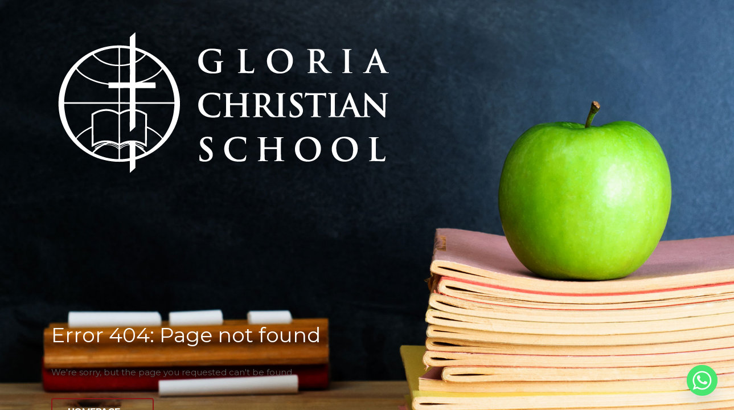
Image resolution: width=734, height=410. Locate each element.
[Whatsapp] (702, 380)
